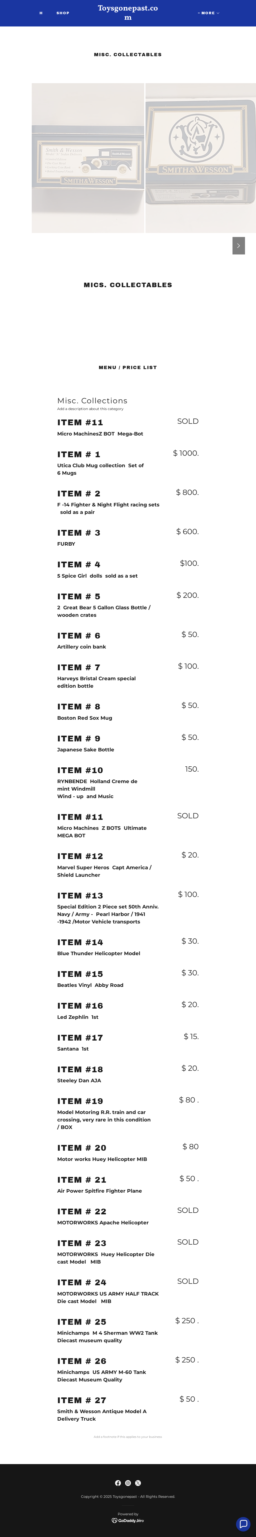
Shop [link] (63, 13)
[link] (127, 18)
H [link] (41, 13)
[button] (209, 13)
